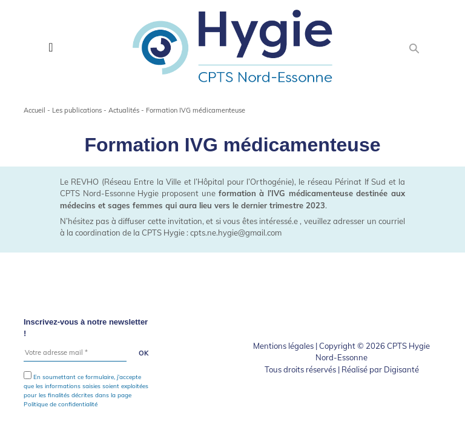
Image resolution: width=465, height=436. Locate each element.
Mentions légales (283, 346)
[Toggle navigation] (50, 47)
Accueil (34, 110)
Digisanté (401, 369)
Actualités (123, 110)
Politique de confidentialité (60, 404)
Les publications (77, 110)
